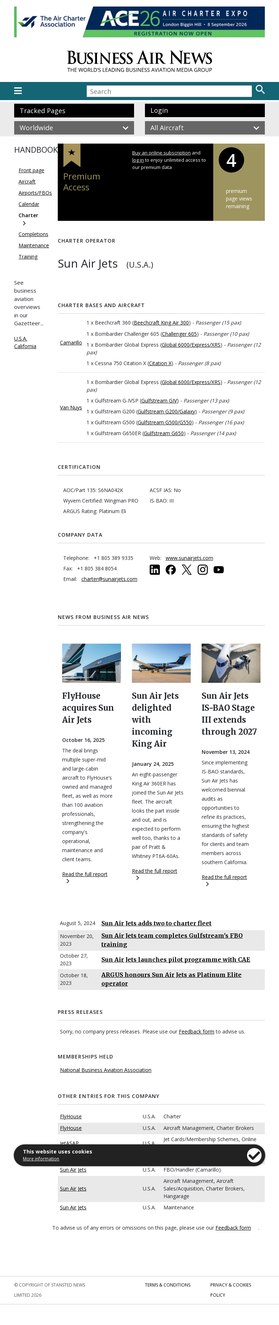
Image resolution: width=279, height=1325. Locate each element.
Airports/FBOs (35, 192)
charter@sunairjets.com (109, 578)
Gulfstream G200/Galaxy (166, 411)
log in (138, 160)
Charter (28, 215)
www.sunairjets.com (189, 557)
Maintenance (34, 245)
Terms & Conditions (167, 1285)
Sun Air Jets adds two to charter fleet (156, 923)
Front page (31, 170)
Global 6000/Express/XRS (191, 344)
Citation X (160, 363)
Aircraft (27, 181)
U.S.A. (20, 338)
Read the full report (85, 877)
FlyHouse (71, 1116)
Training (28, 256)
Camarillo (71, 342)
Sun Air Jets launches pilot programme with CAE (175, 959)
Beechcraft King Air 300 (161, 322)
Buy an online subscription (161, 152)
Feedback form (196, 1031)
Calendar (29, 204)
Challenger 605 (179, 333)
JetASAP (69, 1143)
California (25, 346)
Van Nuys (71, 407)
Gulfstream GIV (159, 400)
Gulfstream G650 (164, 433)
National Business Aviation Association (105, 1069)
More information (41, 1159)
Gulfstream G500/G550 (165, 422)
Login (159, 110)
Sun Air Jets (73, 1169)
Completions (33, 234)
